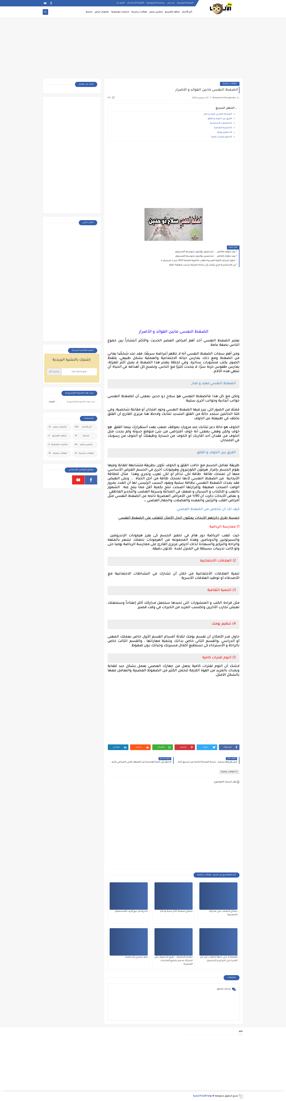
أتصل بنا (121, 3)
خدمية (89, 12)
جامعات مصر (102, 12)
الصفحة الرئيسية (185, 3)
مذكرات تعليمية (120, 12)
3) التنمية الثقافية (222, 128)
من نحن (171, 3)
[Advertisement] (143, 49)
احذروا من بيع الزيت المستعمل (131, 911)
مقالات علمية (230, 84)
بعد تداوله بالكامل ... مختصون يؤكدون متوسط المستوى (205, 252)
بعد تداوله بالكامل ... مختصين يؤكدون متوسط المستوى (205, 256)
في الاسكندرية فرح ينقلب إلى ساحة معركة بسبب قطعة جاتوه (202, 265)
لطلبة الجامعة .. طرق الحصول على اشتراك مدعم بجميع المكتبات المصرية (173, 960)
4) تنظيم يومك (224, 132)
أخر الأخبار (187, 12)
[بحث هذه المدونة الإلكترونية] (77, 402)
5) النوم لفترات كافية (221, 137)
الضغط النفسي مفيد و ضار (218, 114)
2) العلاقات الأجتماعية (221, 123)
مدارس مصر (156, 12)
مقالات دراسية (139, 12)
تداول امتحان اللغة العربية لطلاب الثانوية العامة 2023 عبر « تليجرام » (198, 260)
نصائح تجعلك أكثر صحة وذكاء (176, 911)
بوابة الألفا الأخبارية (202, 1096)
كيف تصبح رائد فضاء (136, 957)
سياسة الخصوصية (155, 3)
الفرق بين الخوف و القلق (220, 119)
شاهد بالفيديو (172, 12)
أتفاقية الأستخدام (135, 3)
